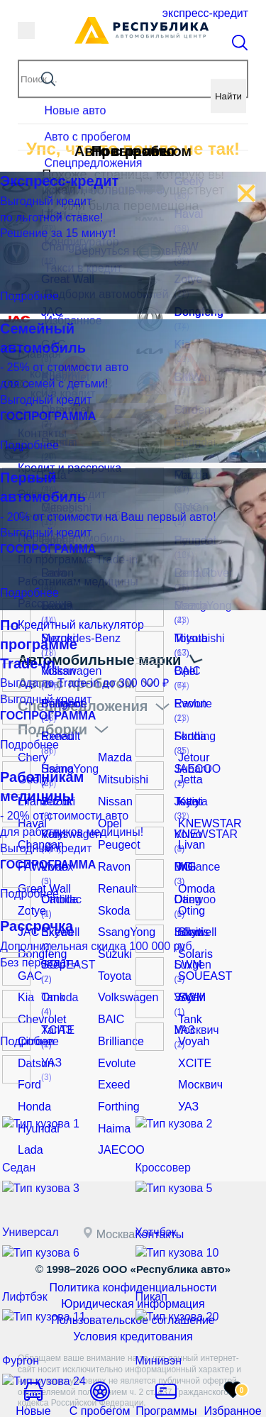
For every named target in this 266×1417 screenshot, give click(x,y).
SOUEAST (202, 944)
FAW (28, 845)
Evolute (114, 1023)
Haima (112, 1082)
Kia (25, 964)
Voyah (192, 1003)
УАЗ (187, 1063)
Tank (188, 983)
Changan (38, 825)
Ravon (112, 845)
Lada (29, 1102)
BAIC (109, 983)
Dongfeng (39, 924)
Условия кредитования (133, 1281)
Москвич (197, 1043)
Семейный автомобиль (71, 516)
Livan (189, 825)
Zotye (30, 885)
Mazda (113, 746)
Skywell (194, 904)
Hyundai (36, 1082)
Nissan (113, 786)
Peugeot (116, 825)
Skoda (112, 885)
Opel (108, 806)
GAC (28, 944)
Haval (30, 806)
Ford (28, 1043)
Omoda (194, 865)
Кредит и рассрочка (87, 470)
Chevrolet (39, 983)
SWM (190, 964)
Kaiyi (188, 786)
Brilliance (118, 1003)
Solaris (193, 924)
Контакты (165, 1186)
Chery (31, 746)
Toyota (112, 944)
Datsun (33, 1023)
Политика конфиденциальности (133, 1239)
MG (186, 845)
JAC (27, 904)
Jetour (192, 746)
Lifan (28, 786)
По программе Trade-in (70, 556)
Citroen (34, 1003)
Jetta (188, 766)
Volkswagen (124, 964)
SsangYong (123, 904)
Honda (32, 1063)
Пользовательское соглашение (133, 1267)
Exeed (112, 1043)
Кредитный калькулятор (73, 616)
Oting (189, 885)
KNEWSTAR (205, 806)
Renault (115, 865)
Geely (31, 766)
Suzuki (113, 924)
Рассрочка (41, 596)
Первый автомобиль (65, 536)
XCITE (192, 1023)
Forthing (116, 1063)
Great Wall (41, 865)
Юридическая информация (133, 1253)
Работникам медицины (70, 576)
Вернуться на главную (133, 251)
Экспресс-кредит (204, 13)
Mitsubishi (120, 766)
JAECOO (118, 1102)
